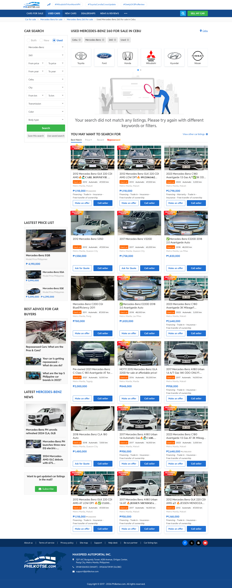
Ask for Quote (82, 268)
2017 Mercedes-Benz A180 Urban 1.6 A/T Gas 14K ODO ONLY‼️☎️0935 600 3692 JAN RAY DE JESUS (185, 371)
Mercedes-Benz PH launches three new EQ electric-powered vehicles (54, 445)
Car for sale (30, 19)
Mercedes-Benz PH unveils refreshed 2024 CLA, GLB (41, 431)
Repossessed (113, 139)
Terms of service (46, 542)
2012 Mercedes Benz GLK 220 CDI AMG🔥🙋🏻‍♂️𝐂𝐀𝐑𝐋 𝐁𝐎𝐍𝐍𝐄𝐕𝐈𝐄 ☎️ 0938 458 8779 (92, 175)
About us (28, 542)
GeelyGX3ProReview (135, 4)
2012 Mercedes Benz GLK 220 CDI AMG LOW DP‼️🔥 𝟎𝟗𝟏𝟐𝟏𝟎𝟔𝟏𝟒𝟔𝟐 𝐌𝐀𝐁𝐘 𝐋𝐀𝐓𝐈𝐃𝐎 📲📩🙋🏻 (139, 175)
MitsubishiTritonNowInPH (68, 4)
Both (34, 40)
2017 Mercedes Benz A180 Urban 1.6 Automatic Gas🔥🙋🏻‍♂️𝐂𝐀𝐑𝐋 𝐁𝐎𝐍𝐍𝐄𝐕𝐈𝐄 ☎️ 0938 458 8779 (138, 436)
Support (98, 542)
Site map (84, 542)
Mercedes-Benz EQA (53, 272)
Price (89, 139)
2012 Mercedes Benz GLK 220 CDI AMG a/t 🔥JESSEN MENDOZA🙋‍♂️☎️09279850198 (186, 501)
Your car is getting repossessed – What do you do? (53, 362)
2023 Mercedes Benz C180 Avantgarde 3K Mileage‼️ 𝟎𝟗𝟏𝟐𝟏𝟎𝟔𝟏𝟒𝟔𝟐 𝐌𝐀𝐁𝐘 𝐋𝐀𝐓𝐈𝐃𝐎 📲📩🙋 (185, 305)
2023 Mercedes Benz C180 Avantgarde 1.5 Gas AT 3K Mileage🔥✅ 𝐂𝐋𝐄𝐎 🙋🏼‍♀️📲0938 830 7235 (186, 436)
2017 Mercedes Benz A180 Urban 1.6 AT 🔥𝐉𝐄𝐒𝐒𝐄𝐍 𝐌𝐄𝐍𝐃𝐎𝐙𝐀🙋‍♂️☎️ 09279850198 (138, 501)
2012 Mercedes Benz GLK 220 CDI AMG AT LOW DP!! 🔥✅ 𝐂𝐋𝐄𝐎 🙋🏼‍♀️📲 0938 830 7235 (92, 501)
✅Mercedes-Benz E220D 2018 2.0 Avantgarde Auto (184, 240)
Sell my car (198, 13)
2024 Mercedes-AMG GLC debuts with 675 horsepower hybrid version (54, 459)
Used (60, 40)
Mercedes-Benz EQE (53, 288)
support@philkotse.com (87, 571)
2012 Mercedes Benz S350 (88, 239)
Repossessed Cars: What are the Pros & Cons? (44, 348)
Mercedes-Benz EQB (38, 255)
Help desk (113, 542)
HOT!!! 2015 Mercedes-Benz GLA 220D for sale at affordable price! (138, 371)
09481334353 (82, 567)
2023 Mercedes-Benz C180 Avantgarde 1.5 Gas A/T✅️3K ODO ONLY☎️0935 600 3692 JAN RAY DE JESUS (186, 175)
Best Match (76, 139)
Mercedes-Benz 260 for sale (80, 19)
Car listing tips (150, 542)
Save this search (36, 135)
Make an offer (82, 203)
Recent (100, 139)
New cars (70, 13)
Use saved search (55, 135)
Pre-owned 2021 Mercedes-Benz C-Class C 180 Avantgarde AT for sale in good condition (91, 371)
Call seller (103, 203)
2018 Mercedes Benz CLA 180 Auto (90, 436)
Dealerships (88, 13)
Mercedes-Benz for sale (51, 19)
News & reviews (109, 13)
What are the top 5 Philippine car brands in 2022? (54, 377)
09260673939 (106, 567)
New (46, 40)
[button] (138, 70)
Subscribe (46, 489)
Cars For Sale (35, 13)
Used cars (54, 13)
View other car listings (194, 134)
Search (46, 128)
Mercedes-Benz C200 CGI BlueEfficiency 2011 (88, 305)
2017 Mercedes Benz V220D (136, 239)
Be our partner (131, 542)
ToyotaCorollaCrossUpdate (103, 4)
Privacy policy (67, 542)
